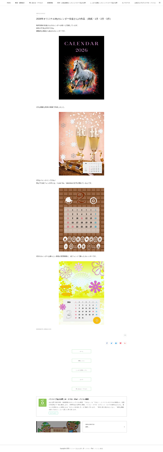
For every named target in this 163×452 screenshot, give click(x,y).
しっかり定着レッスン (81, 370)
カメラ (81, 379)
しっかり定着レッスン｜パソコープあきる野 (103, 3)
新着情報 (50, 3)
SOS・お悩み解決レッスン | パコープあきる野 (71, 3)
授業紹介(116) (47, 329)
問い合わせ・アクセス (36, 3)
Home (9, 3)
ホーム (81, 351)
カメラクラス (126, 3)
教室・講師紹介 (20, 3)
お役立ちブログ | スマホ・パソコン (145, 3)
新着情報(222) (39, 329)
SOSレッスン (81, 361)
